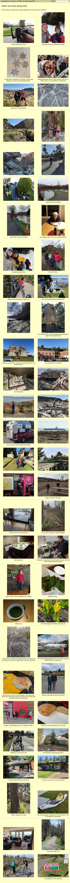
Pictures (13, 1)
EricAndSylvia (5, 1)
